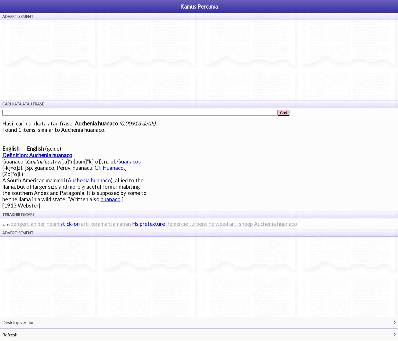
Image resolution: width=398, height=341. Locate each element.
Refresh (9, 334)
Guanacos (129, 161)
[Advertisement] (199, 60)
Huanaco (113, 168)
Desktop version (18, 322)
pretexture (152, 224)
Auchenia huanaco (89, 180)
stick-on (70, 224)
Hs (135, 224)
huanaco (111, 199)
